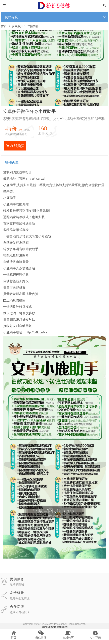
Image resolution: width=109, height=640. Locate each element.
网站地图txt (47, 627)
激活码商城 (17, 584)
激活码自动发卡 (19, 612)
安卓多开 (17, 26)
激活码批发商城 (19, 598)
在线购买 (15, 146)
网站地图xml (61, 627)
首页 (4, 26)
